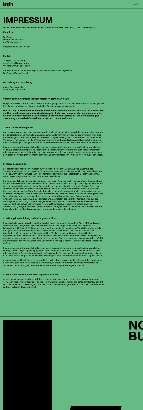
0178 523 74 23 (18, 60)
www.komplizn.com (21, 65)
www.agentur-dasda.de (14, 89)
